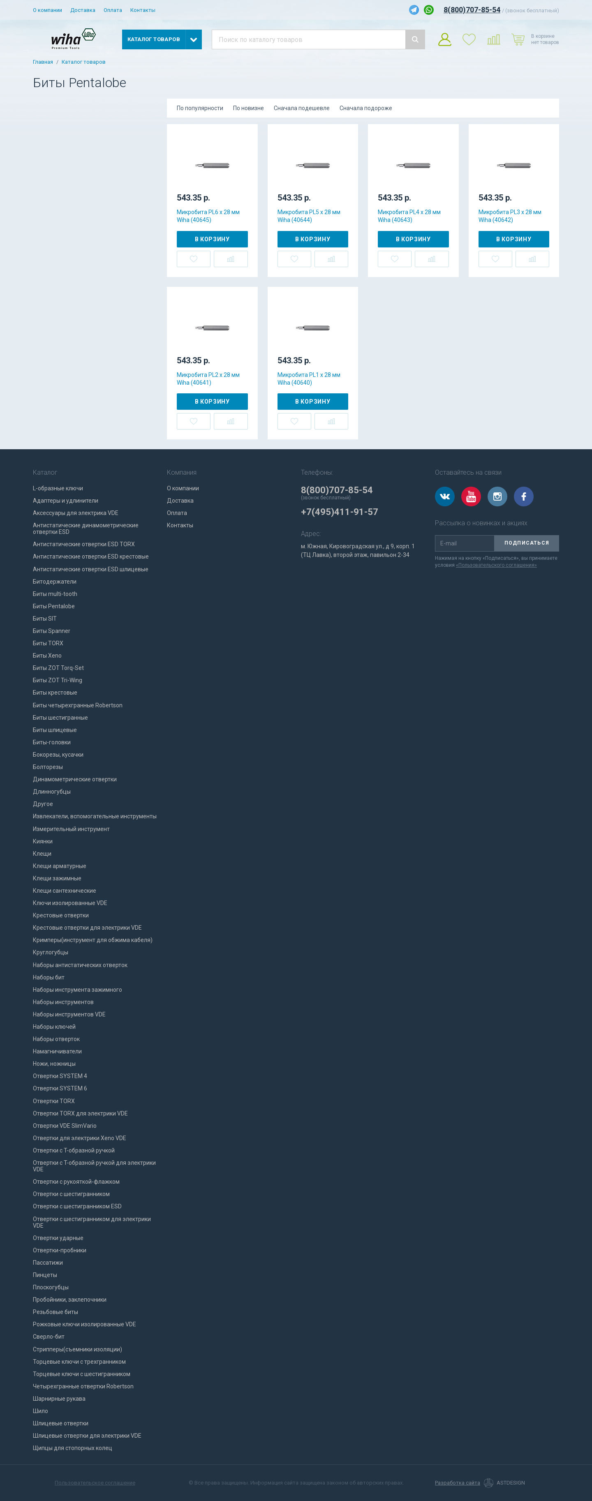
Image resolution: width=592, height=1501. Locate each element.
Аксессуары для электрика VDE (75, 513)
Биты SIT (45, 618)
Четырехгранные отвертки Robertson (83, 1386)
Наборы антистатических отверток (80, 965)
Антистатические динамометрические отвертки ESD (86, 528)
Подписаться (526, 543)
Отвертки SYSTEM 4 (60, 1076)
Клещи (42, 853)
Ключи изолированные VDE (70, 903)
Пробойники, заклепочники (69, 1299)
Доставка (82, 10)
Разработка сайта (457, 1483)
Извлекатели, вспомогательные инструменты (95, 816)
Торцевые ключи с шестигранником (81, 1374)
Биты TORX (48, 643)
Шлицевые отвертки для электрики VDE (87, 1435)
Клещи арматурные (59, 866)
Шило (40, 1411)
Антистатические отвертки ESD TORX (84, 544)
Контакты (142, 10)
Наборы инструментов (63, 1002)
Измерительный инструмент (71, 829)
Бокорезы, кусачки (58, 754)
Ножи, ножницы (54, 1063)
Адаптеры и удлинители (65, 500)
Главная (43, 62)
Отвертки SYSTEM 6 (60, 1088)
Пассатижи (48, 1262)
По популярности (200, 108)
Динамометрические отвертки (75, 779)
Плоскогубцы (51, 1287)
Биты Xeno (47, 655)
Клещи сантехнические (64, 890)
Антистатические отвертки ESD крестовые (91, 556)
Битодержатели (54, 581)
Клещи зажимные (57, 878)
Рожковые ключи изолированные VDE (84, 1324)
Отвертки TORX (54, 1101)
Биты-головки (52, 742)
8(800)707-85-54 (472, 9)
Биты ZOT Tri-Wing (57, 680)
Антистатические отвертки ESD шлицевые (90, 569)
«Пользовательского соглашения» (496, 565)
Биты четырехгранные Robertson (78, 705)
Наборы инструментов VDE (69, 1014)
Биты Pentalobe (54, 606)
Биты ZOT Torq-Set (58, 668)
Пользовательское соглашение (95, 1483)
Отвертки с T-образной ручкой (74, 1150)
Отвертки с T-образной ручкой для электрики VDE (94, 1166)
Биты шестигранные (60, 717)
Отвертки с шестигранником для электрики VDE (92, 1222)
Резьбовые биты (55, 1312)
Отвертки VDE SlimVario (65, 1125)
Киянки (43, 841)
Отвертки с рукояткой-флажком (76, 1181)
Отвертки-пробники (59, 1250)
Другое (43, 804)
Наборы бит (49, 977)
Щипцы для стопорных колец (72, 1448)
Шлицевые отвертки (60, 1423)
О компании (47, 10)
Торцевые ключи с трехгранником (79, 1361)
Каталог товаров (84, 62)
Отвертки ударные (58, 1238)
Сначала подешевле (302, 108)
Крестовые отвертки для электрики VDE (87, 927)
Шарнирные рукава (59, 1398)
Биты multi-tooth (55, 594)
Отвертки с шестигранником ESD (77, 1206)
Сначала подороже (366, 108)
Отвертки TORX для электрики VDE (80, 1113)
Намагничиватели (57, 1051)
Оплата (113, 10)
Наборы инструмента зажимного (77, 989)
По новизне (248, 108)
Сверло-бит (49, 1336)
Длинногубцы (52, 791)
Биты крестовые (55, 692)
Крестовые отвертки (61, 915)
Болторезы (48, 767)
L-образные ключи (58, 488)
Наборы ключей (54, 1026)
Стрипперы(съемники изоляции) (77, 1349)
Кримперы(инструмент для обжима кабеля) (93, 940)
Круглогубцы (50, 952)
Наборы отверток (56, 1039)
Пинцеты (45, 1275)
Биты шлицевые (55, 730)
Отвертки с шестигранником (71, 1194)
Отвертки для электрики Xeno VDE (79, 1138)
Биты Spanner (51, 631)
